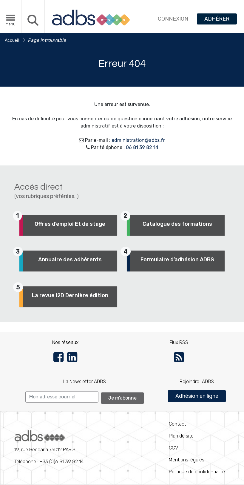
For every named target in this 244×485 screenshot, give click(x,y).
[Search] (61, 397)
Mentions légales (186, 460)
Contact (177, 424)
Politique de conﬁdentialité (197, 472)
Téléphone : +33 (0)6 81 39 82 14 (49, 447)
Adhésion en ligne (196, 396)
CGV (173, 448)
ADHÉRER (216, 19)
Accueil (12, 40)
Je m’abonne (122, 398)
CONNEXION (173, 19)
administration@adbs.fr (138, 140)
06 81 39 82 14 (142, 147)
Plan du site (181, 436)
